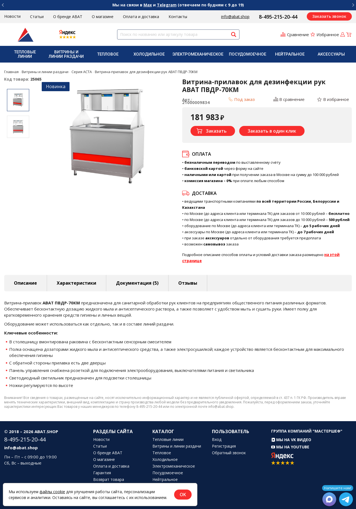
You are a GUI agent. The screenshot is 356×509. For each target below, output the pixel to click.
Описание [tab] (25, 283)
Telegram (167, 5)
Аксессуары (331, 54)
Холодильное (149, 54)
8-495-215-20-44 (278, 16)
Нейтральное (290, 54)
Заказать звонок (329, 16)
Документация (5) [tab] (137, 283)
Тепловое (107, 54)
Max (148, 5)
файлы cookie (52, 491)
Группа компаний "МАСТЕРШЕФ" (306, 431)
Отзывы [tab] (187, 283)
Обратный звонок (229, 453)
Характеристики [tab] (76, 283)
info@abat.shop (235, 16)
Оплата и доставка (141, 16)
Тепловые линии (25, 54)
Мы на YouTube (290, 447)
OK (183, 494)
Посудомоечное (247, 54)
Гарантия (102, 473)
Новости (12, 16)
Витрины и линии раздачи (66, 54)
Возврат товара (108, 479)
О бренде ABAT (67, 16)
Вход (216, 439)
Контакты (178, 16)
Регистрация (224, 446)
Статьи (37, 16)
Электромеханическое (197, 54)
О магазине (102, 16)
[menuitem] (25, 54)
